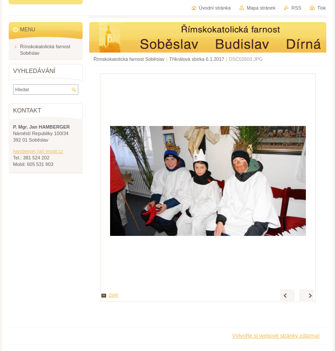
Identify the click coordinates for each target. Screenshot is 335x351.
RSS (296, 7)
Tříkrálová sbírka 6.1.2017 (196, 59)
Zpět (113, 295)
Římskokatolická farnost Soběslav (129, 59)
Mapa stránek (261, 7)
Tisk (321, 7)
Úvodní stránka (215, 7)
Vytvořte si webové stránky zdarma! (276, 335)
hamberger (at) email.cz (38, 151)
